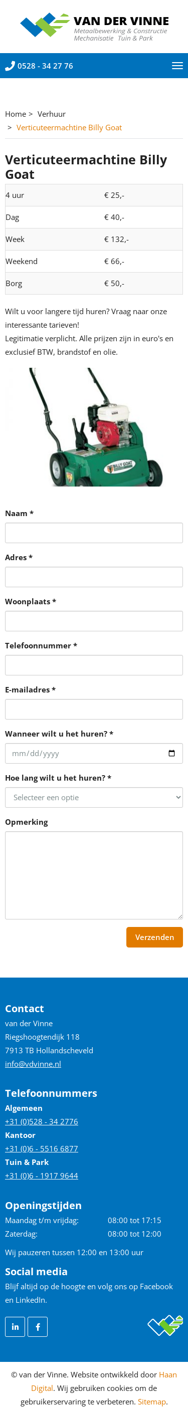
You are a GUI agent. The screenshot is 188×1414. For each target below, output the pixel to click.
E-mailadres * (30, 689)
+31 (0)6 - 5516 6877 (41, 1148)
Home (15, 114)
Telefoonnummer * (41, 645)
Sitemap (152, 1401)
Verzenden (154, 937)
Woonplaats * (30, 601)
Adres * (19, 557)
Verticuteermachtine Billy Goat (69, 127)
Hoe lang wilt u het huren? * (58, 778)
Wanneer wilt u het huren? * (59, 734)
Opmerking (26, 822)
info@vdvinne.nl (33, 1064)
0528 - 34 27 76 (39, 66)
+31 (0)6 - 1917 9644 (41, 1175)
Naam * (19, 513)
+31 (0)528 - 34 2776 (41, 1121)
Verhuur (52, 114)
